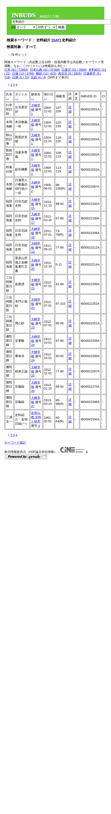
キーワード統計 (15, 442)
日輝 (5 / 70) (20, 77)
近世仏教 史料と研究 (36, 417)
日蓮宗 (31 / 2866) (74, 69)
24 (32, 345)
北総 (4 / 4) (38, 77)
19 (32, 252)
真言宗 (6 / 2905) (69, 73)
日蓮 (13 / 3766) (23, 73)
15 (32, 208)
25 (32, 375)
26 (32, 391)
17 (32, 222)
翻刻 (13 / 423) (46, 73)
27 (32, 406)
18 (32, 237)
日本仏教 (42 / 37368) (45, 69)
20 (32, 269)
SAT (56, 40)
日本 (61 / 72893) (16, 69)
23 (32, 288)
